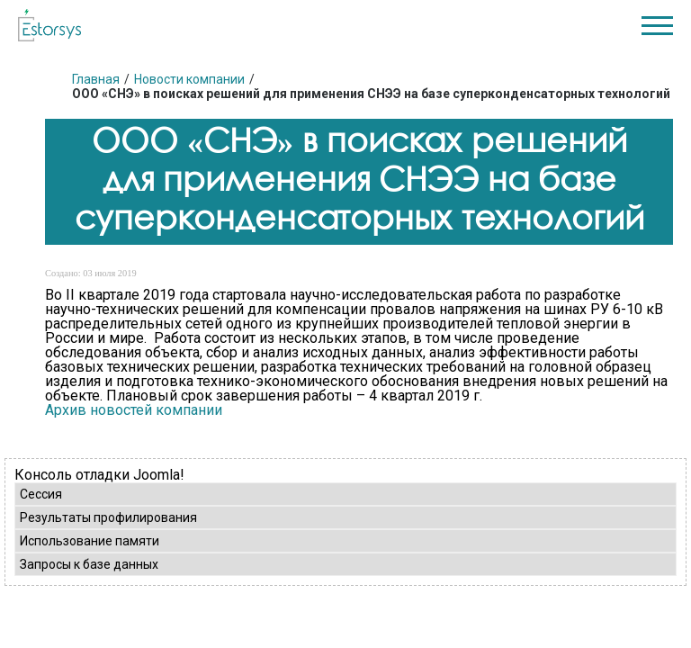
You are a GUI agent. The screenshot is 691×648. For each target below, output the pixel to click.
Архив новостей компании (133, 409)
